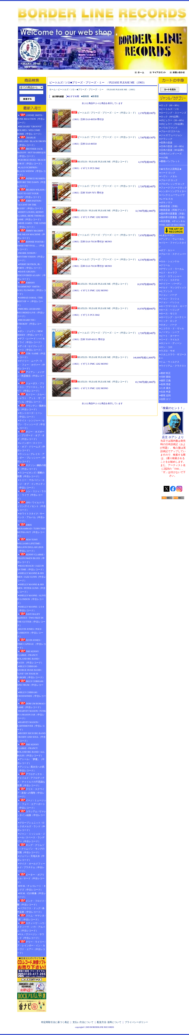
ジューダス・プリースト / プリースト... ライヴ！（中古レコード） (30, 387)
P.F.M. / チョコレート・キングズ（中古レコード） (31, 888)
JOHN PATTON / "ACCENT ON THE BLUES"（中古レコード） (30, 204)
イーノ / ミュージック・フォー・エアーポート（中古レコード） (31, 804)
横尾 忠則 (166, 395)
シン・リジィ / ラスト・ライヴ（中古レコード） (31, 495)
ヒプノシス (166, 291)
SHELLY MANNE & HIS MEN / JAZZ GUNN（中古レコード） (31, 577)
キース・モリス (169, 313)
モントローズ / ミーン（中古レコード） (29, 415)
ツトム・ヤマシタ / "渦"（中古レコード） (31, 917)
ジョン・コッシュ (170, 298)
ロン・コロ (166, 347)
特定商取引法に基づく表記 (55, 1022)
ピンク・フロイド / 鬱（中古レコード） (31, 902)
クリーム (165, 265)
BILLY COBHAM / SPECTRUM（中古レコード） (30, 685)
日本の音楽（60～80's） (173, 146)
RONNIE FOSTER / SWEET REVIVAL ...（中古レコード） (31, 245)
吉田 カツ (166, 399)
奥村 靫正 (166, 373)
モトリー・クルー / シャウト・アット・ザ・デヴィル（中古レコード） (31, 398)
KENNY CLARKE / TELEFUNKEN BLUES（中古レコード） (31, 558)
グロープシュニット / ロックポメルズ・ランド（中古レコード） (31, 826)
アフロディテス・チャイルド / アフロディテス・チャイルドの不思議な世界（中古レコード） (31, 779)
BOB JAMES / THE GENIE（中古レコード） (31, 225)
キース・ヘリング (170, 310)
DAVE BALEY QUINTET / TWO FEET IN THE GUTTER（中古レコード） (31, 619)
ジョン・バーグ (169, 295)
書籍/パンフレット (170, 161)
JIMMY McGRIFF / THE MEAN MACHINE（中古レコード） (31, 234)
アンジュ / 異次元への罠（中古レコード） (30, 768)
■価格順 (85, 96)
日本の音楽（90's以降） (173, 150)
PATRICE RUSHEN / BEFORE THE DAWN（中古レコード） (31, 182)
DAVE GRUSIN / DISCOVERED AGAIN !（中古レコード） (31, 275)
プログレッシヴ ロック (173, 184)
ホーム (52, 89)
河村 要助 (166, 376)
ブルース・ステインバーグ (172, 256)
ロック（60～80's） (171, 105)
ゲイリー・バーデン (171, 283)
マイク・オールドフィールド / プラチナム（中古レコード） (31, 867)
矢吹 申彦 (166, 391)
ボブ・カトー (168, 250)
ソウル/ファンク (170, 127)
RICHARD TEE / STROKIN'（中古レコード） (29, 324)
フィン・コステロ (170, 280)
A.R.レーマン (167, 235)
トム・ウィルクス (170, 362)
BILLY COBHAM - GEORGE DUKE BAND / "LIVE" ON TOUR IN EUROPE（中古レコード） (31, 672)
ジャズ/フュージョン (171, 135)
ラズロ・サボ (168, 350)
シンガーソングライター (173, 191)
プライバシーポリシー (136, 1022)
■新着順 (95, 96)
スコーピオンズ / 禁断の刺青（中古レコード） (30, 474)
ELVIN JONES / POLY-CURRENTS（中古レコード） (30, 633)
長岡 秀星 (166, 384)
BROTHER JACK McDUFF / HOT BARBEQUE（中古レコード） (31, 152)
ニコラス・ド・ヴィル (172, 328)
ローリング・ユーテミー (173, 317)
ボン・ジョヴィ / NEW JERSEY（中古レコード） (30, 333)
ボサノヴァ (166, 202)
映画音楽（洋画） (170, 206)
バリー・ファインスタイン (172, 244)
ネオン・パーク (169, 324)
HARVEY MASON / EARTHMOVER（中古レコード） (31, 726)
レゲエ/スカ (167, 199)
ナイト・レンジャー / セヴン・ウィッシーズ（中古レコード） (31, 424)
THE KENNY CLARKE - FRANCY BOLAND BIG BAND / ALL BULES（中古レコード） (31, 750)
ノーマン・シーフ (170, 332)
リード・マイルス (170, 339)
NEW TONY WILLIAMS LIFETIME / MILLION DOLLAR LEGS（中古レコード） (30, 545)
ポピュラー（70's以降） (173, 124)
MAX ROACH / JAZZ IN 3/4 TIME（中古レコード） (31, 567)
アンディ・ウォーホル (172, 239)
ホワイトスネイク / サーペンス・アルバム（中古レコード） (31, 517)
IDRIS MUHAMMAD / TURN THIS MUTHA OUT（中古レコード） (31, 530)
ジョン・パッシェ (170, 302)
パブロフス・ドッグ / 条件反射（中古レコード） (30, 910)
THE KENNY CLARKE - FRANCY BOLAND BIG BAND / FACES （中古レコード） (30, 657)
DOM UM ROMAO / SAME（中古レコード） (31, 705)
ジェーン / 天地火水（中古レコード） (30, 858)
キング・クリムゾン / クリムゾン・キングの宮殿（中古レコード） (30, 848)
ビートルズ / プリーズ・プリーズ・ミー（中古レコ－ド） (104, 112)
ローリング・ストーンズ (173, 112)
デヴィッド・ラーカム (172, 269)
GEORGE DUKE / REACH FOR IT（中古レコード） (31, 162)
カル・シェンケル (170, 261)
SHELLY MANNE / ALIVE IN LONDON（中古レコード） (31, 599)
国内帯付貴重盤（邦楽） (173, 217)
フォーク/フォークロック (174, 187)
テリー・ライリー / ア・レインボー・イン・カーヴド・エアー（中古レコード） (31, 947)
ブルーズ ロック (169, 180)
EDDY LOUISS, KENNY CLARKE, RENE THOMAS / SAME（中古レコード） (31, 216)
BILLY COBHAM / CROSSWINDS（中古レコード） (31, 696)
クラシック (166, 139)
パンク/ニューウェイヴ (173, 195)
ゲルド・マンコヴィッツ (173, 287)
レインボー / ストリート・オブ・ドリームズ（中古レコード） (31, 447)
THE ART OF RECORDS (172, 229)
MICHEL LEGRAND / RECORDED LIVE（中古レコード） (31, 313)
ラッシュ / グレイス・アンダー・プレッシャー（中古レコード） (31, 458)
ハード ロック (168, 172)
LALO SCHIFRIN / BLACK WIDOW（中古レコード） (31, 171)
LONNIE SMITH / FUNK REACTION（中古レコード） (31, 119)
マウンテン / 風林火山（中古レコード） (31, 407)
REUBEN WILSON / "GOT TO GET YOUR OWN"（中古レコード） (31, 193)
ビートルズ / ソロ (66, 89)
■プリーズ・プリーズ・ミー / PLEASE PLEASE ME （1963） (106, 89)
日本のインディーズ (171, 153)
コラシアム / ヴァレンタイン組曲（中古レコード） (31, 815)
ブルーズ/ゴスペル (170, 131)
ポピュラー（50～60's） (173, 120)
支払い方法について (83, 1022)
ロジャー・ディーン (171, 343)
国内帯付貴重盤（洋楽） (173, 213)
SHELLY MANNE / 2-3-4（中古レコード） (30, 608)
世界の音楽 (166, 142)
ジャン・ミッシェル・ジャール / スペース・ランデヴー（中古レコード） (31, 837)
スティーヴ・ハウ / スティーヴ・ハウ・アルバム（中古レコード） (31, 926)
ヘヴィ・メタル (169, 176)
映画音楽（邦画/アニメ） (174, 210)
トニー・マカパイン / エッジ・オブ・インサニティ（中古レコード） (31, 484)
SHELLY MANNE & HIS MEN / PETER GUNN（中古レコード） (31, 588)
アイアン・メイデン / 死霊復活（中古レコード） (30, 375)
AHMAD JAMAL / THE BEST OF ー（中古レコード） (30, 301)
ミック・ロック (169, 321)
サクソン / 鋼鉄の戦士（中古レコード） (31, 467)
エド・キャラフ (169, 272)
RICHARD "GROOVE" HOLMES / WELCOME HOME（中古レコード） (30, 130)
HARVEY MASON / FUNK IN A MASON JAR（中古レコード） (31, 715)
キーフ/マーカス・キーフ (174, 306)
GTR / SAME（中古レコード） (31, 355)
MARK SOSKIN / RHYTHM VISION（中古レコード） (31, 257)
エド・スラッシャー (171, 276)
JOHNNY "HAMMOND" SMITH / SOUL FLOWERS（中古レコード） (31, 288)
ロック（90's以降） (172, 116)
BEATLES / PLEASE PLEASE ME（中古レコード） (100, 161)
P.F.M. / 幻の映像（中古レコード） (31, 895)
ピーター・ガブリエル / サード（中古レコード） (30, 878)
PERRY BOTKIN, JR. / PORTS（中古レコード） (30, 266)
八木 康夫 (166, 388)
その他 (165, 157)
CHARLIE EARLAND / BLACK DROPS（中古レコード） (31, 141)
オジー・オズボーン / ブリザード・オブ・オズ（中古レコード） (30, 435)
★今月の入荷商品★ (171, 169)
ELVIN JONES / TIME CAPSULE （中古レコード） (31, 643)
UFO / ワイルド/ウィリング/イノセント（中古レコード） (31, 506)
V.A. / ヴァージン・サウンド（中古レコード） (30, 936)
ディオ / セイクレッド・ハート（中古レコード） (30, 348)
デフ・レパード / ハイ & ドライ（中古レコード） (31, 340)
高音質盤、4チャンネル (173, 221)
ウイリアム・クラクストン (172, 367)
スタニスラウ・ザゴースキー (172, 356)
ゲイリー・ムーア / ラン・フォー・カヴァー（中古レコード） (31, 365)
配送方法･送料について (109, 1022)
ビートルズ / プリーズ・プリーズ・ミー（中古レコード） (104, 137)
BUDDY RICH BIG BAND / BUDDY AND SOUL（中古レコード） (31, 737)
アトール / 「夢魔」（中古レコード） (30, 761)
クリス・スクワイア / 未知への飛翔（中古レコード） (30, 792)
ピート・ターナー (170, 336)
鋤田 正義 (166, 380)
